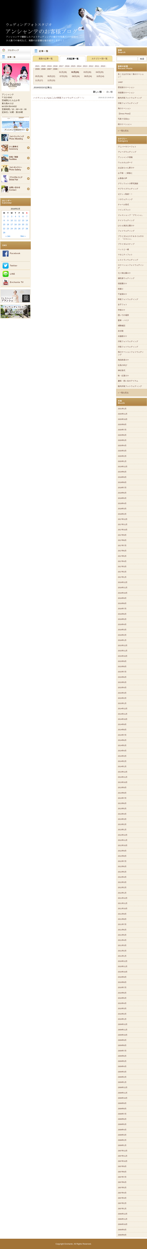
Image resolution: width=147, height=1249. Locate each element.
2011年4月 (122, 940)
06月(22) (51, 76)
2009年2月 (122, 1077)
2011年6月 (122, 930)
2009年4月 (122, 1066)
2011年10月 (122, 908)
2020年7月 (122, 430)
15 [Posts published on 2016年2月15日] (4, 224)
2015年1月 (122, 703)
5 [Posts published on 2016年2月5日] (19, 216)
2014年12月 (122, 709)
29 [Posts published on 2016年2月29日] (4, 232)
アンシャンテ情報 (125, 157)
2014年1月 (122, 766)
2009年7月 (122, 1051)
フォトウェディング (126, 231)
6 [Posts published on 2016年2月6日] (23, 216)
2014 (79, 66)
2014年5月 (122, 745)
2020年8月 (122, 424)
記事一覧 (15, 57)
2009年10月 (122, 1035)
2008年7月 (122, 1114)
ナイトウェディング (126, 220)
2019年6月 (122, 472)
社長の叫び (122, 365)
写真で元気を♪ (124, 119)
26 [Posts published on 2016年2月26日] (19, 228)
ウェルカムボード (125, 162)
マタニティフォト (125, 255)
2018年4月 (122, 503)
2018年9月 (122, 477)
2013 (85, 66)
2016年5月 (122, 619)
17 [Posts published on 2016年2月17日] (12, 224)
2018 (55, 66)
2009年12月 (122, 1024)
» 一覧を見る (123, 131)
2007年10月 (122, 1161)
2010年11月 (122, 966)
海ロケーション (124, 108)
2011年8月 (122, 919)
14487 (120, 82)
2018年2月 (122, 514)
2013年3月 (122, 819)
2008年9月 (122, 1103)
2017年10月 (122, 530)
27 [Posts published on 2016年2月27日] (23, 228)
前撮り (120, 289)
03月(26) (87, 72)
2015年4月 (122, 687)
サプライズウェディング (128, 189)
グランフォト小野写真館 (128, 183)
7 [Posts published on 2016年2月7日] (26, 216)
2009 (37, 69)
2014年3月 (122, 756)
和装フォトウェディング (128, 299)
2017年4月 (122, 561)
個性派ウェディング (126, 278)
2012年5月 (122, 872)
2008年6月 (122, 1119)
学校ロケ (121, 310)
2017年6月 (122, 551)
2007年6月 (122, 1182)
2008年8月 (122, 1109)
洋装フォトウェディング (128, 103)
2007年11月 (122, 1156)
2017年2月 (122, 572)
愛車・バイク (123, 320)
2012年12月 (122, 835)
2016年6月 (122, 614)
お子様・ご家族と (125, 173)
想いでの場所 (123, 315)
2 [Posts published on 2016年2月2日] (7, 216)
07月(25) (63, 76)
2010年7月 (122, 987)
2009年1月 (122, 1082)
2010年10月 (122, 972)
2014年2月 (122, 761)
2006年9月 (122, 1230)
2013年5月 (122, 808)
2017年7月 (122, 545)
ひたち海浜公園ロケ (126, 226)
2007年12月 (122, 1151)
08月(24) (76, 76)
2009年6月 (122, 1056)
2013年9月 (122, 787)
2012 (91, 66)
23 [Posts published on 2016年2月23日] (8, 228)
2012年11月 (122, 840)
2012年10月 (122, 845)
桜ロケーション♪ (125, 124)
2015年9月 (122, 661)
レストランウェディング (128, 260)
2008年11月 (122, 1093)
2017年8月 (122, 540)
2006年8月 (122, 1235)
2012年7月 (122, 861)
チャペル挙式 (123, 204)
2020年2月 (122, 456)
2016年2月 (122, 635)
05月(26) (39, 76)
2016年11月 (122, 587)
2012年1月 (122, 893)
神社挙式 (121, 370)
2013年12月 (122, 772)
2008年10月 (122, 1098)
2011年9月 (122, 914)
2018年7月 (122, 488)
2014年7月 (122, 735)
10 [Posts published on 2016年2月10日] (12, 220)
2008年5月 (122, 1124)
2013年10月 (122, 782)
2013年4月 (122, 814)
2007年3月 (122, 1198)
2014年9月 (122, 724)
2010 (103, 66)
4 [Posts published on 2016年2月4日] (15, 216)
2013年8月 (122, 793)
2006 (55, 69)
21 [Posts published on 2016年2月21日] (27, 224)
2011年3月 (122, 945)
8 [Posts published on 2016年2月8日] (4, 220)
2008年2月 (122, 1140)
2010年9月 (122, 977)
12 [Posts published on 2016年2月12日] (19, 220)
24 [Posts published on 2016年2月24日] (12, 228)
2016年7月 (122, 609)
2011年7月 (122, 924)
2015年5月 (122, 682)
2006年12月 (122, 1214)
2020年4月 (122, 445)
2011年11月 (122, 903)
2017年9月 (122, 535)
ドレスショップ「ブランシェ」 (131, 215)
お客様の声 (122, 178)
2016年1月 (122, 640)
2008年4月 (122, 1130)
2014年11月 (122, 714)
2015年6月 (122, 677)
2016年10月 (122, 593)
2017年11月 (122, 524)
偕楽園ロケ (122, 283)
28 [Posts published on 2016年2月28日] (27, 228)
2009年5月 (122, 1061)
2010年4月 (122, 1003)
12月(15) (51, 80)
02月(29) (75, 72)
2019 (49, 66)
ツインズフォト (124, 210)
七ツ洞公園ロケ (124, 273)
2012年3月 (122, 882)
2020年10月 (122, 419)
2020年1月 (122, 461)
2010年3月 (122, 1008)
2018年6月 (122, 493)
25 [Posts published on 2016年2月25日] (15, 228)
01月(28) (63, 72)
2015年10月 (122, 656)
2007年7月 (122, 1177)
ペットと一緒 (123, 249)
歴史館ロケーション (126, 87)
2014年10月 (122, 719)
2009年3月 (122, 1072)
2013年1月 (122, 830)
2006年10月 (122, 1224)
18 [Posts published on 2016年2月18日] (15, 224)
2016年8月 (122, 603)
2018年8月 (122, 482)
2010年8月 (122, 982)
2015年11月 (122, 651)
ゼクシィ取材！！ (125, 194)
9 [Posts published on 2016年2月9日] (7, 220)
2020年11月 (122, 414)
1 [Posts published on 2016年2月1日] (4, 216)
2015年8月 (122, 666)
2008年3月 (122, 1135)
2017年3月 (122, 566)
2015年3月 (122, 693)
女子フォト (122, 304)
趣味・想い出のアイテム (128, 381)
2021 (37, 66)
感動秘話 (121, 325)
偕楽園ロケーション (126, 93)
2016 (67, 66)
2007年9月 (122, 1166)
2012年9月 (122, 851)
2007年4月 (122, 1193)
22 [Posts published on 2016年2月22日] (4, 228)
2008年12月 (122, 1087)
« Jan (8, 236)
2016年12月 (122, 582)
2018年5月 (122, 498)
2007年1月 (122, 1209)
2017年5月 (122, 556)
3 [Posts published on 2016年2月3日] (11, 216)
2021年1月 (122, 409)
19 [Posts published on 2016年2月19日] (19, 224)
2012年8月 (122, 856)
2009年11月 (122, 1030)
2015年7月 (122, 672)
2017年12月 (122, 519)
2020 (43, 66)
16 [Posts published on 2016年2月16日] (8, 224)
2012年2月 (122, 887)
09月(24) (88, 76)
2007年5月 (122, 1187)
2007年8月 (122, 1172)
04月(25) (100, 72)
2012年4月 (122, 877)
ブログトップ (15, 50)
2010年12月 (122, 961)
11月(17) (39, 80)
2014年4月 (122, 751)
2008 (43, 69)
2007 (49, 69)
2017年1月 (122, 577)
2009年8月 (122, 1045)
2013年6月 (122, 803)
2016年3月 (122, 630)
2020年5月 (122, 440)
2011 (97, 66)
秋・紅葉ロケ (123, 376)
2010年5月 (122, 998)
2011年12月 (122, 898)
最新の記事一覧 (46, 58)
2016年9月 (122, 598)
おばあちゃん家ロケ (126, 168)
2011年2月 (122, 951)
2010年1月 (122, 1019)
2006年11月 (122, 1219)
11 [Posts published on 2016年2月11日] (15, 220)
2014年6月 (122, 740)
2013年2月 (122, 824)
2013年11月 (122, 777)
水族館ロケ (122, 336)
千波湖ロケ (122, 294)
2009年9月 (122, 1040)
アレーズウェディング (127, 152)
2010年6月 (122, 993)
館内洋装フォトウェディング (130, 98)
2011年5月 (122, 935)
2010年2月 (122, 1014)
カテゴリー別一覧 (99, 58)
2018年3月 (122, 509)
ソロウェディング (125, 199)
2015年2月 (122, 698)
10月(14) (100, 76)
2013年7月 (122, 798)
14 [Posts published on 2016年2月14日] (27, 220)
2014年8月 (122, 730)
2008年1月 (122, 1145)
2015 (73, 66)
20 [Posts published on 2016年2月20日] (23, 224)
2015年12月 (122, 645)
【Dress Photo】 (124, 114)
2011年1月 (122, 956)
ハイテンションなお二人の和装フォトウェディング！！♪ (58, 98)
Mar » (23, 236)
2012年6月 (122, 866)
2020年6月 (122, 435)
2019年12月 (122, 466)
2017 (61, 66)
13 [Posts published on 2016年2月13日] (23, 220)
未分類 (120, 331)
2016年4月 (122, 624)
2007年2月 (122, 1203)
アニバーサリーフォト (127, 147)
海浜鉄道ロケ (123, 360)
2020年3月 (122, 451)
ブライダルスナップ (126, 244)
